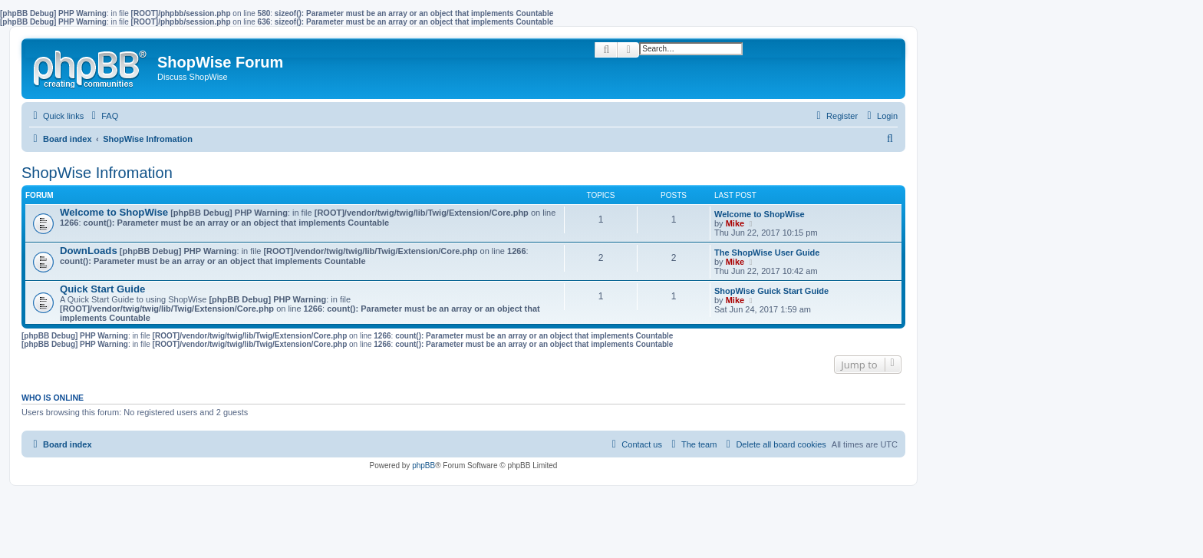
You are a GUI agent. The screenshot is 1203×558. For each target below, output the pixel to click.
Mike (735, 223)
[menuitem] (102, 116)
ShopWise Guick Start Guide (771, 291)
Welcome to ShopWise (114, 212)
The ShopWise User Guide (766, 252)
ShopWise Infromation (97, 172)
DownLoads (88, 250)
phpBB (423, 465)
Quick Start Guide (102, 289)
